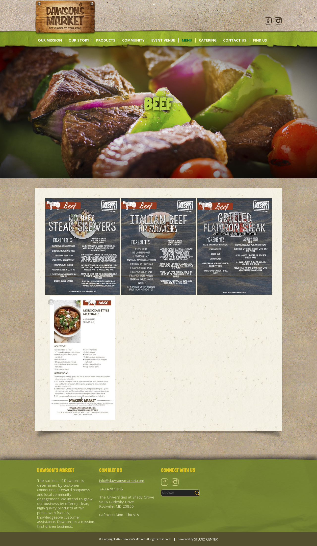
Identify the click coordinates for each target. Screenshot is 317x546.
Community (133, 40)
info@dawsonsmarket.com (121, 480)
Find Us (260, 40)
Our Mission (50, 40)
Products (105, 40)
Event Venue (163, 40)
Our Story (79, 40)
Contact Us (234, 40)
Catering (207, 40)
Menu (187, 40)
